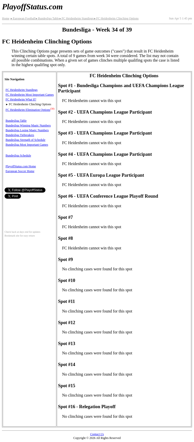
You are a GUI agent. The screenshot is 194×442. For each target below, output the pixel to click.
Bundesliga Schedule (18, 155)
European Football (22, 18)
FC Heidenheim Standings (76, 18)
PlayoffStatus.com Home (21, 166)
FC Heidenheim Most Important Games (30, 94)
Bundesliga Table (47, 18)
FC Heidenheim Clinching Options (116, 18)
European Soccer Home (20, 171)
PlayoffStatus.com (32, 6)
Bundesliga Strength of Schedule (25, 140)
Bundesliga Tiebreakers (20, 135)
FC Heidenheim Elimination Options (28, 110)
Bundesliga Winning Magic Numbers (28, 125)
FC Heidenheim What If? (21, 99)
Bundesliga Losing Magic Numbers (27, 130)
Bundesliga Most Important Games (27, 144)
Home (5, 18)
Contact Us (97, 434)
